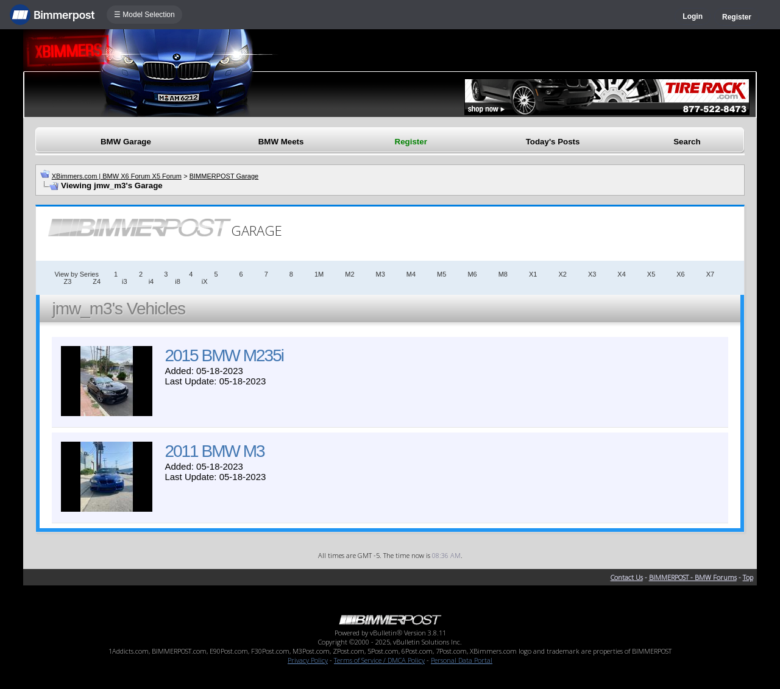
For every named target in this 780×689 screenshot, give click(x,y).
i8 (177, 281)
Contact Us (627, 577)
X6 (680, 274)
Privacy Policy (308, 660)
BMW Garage (126, 141)
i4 (151, 281)
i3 (124, 281)
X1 (533, 274)
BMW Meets (281, 141)
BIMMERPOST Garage (224, 176)
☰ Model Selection (144, 14)
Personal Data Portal (461, 660)
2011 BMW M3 (214, 451)
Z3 (67, 281)
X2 (562, 274)
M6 (472, 274)
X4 (621, 274)
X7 (710, 274)
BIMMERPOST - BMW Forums (693, 577)
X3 (592, 274)
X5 (651, 274)
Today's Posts (553, 141)
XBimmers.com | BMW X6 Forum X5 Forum (117, 176)
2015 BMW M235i (224, 355)
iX (205, 281)
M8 (503, 274)
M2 (349, 274)
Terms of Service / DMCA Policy (379, 660)
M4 (411, 274)
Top (748, 577)
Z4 (97, 281)
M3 (380, 274)
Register (736, 17)
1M (319, 274)
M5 (441, 274)
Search (686, 141)
